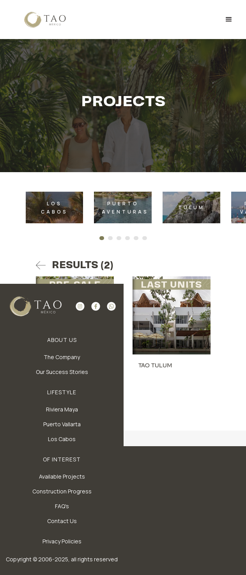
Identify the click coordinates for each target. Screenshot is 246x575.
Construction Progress (62, 491)
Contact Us (62, 521)
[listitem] (54, 207)
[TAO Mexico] (54, 207)
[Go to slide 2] (110, 238)
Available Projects (62, 476)
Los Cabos (62, 439)
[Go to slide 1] (101, 238)
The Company (62, 357)
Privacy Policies (61, 541)
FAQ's (62, 506)
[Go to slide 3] (119, 238)
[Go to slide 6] (144, 238)
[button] (228, 19)
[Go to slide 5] (136, 238)
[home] (39, 19)
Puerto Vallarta (62, 424)
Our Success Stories (62, 372)
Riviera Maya (62, 409)
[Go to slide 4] (127, 238)
